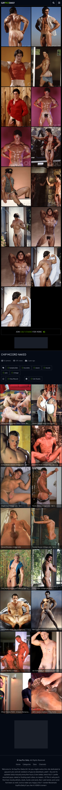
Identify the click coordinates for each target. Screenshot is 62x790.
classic (37, 368)
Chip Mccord (14, 379)
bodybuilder (14, 368)
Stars (35, 764)
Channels (42, 764)
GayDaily (8, 2)
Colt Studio (36, 379)
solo (6, 373)
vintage (15, 373)
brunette (27, 368)
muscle (48, 368)
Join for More (29, 331)
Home (18, 764)
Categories (27, 764)
